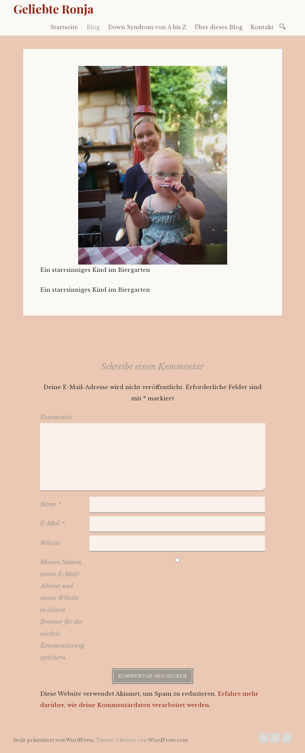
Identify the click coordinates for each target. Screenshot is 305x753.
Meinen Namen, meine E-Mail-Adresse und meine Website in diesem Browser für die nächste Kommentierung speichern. (62, 610)
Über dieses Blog (218, 27)
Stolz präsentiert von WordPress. (54, 740)
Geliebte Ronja (53, 9)
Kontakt (262, 27)
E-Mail (52, 523)
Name (50, 504)
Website (50, 543)
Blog (93, 27)
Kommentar (56, 417)
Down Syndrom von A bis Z (147, 27)
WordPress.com (168, 740)
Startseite (64, 27)
